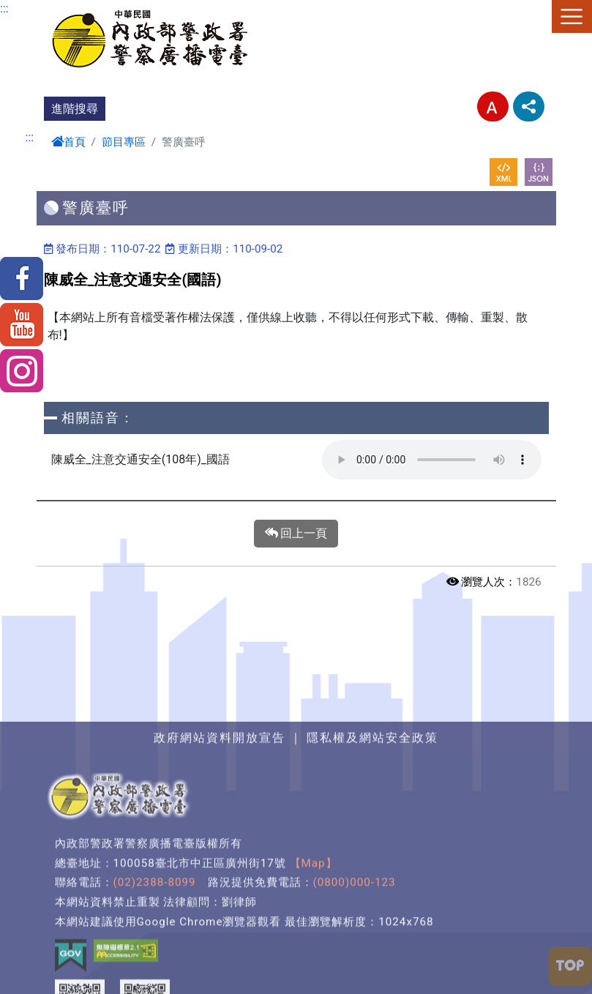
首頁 (68, 142)
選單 (572, 16)
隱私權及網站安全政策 (372, 852)
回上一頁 (296, 533)
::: (4, 8)
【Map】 (313, 977)
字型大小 (493, 106)
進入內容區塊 (35, 8)
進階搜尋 (74, 109)
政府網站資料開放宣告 (219, 852)
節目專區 (124, 142)
